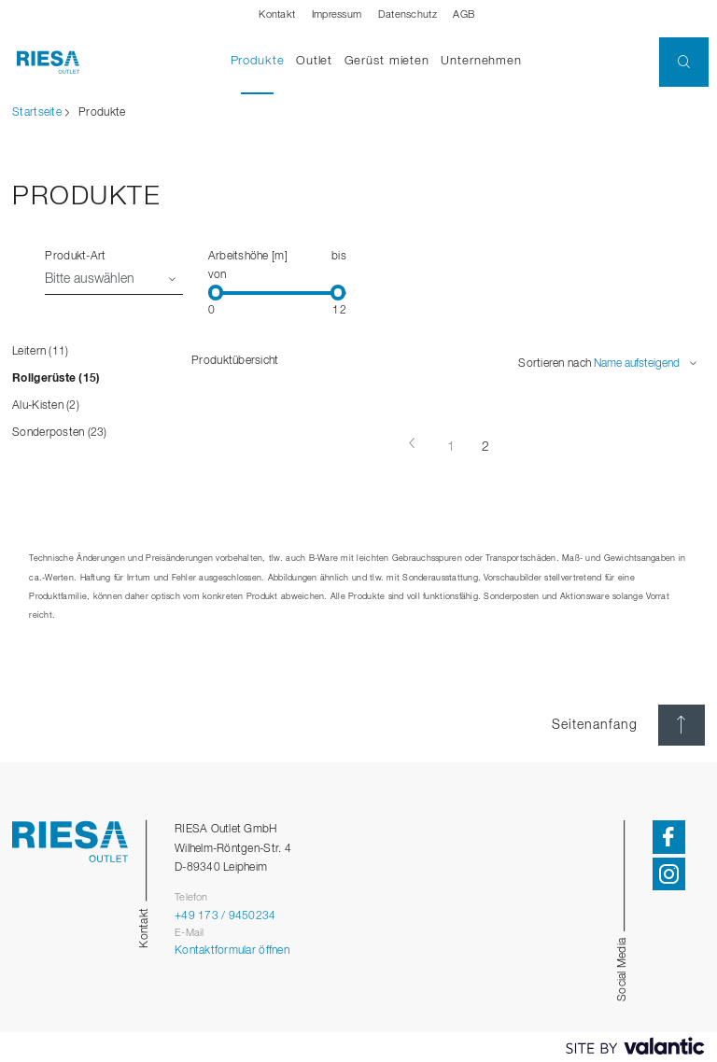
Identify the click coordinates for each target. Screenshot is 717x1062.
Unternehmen (481, 61)
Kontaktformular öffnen (232, 950)
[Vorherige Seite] (412, 443)
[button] (684, 62)
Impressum (336, 15)
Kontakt (277, 15)
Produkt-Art (75, 256)
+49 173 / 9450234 (225, 916)
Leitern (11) (40, 351)
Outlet (314, 61)
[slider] (216, 293)
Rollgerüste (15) (56, 378)
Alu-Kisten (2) (45, 405)
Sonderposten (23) (59, 432)
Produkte (260, 60)
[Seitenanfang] (681, 725)
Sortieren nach (554, 363)
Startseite (37, 112)
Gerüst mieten (386, 61)
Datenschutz (407, 15)
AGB (463, 15)
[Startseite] (39, 61)
